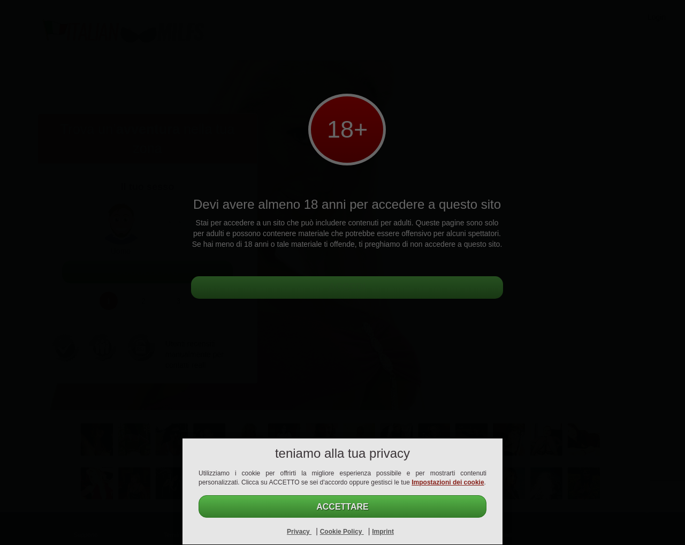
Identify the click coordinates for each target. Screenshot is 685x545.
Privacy (299, 531)
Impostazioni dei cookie (448, 482)
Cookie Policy (342, 531)
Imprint (383, 531)
